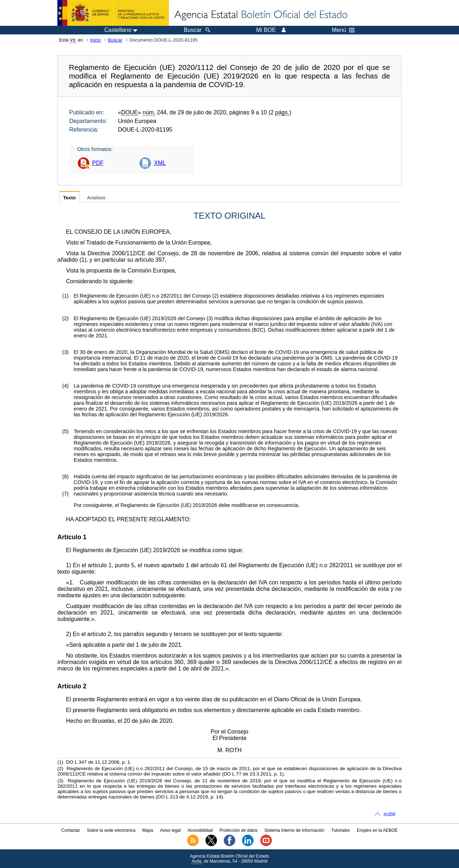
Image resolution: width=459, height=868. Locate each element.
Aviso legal (170, 830)
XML (160, 163)
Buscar (115, 40)
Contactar (70, 830)
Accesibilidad (200, 830)
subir (389, 814)
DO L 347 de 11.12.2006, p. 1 (98, 762)
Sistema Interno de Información (295, 830)
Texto (69, 197)
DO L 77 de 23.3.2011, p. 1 (252, 774)
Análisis (96, 197)
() (82, 260)
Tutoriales (340, 830)
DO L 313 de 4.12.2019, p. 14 (189, 797)
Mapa (147, 830)
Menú (343, 30)
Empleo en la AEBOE (377, 830)
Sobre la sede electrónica (111, 830)
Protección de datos (238, 830)
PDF (98, 163)
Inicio (95, 40)
